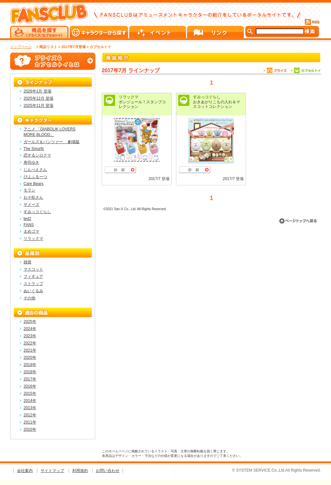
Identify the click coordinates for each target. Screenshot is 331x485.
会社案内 (25, 470)
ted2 (27, 218)
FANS (29, 225)
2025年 (30, 321)
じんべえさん (35, 169)
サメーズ (31, 204)
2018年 (30, 372)
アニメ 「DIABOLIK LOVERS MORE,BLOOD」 (50, 132)
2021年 (30, 350)
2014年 (30, 400)
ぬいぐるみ (33, 291)
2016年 (30, 386)
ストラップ (33, 283)
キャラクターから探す (99, 32)
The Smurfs (34, 148)
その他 (29, 298)
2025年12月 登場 (38, 98)
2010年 (30, 429)
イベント (158, 32)
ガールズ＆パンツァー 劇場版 (51, 142)
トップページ (21, 47)
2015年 (30, 393)
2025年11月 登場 (38, 105)
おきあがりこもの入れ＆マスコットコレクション (216, 104)
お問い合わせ (107, 470)
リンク (216, 32)
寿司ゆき (31, 162)
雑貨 (27, 262)
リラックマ (128, 97)
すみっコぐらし (206, 97)
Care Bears (34, 183)
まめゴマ (31, 231)
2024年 (30, 328)
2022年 (30, 343)
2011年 (30, 422)
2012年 (30, 415)
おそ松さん (33, 197)
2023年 (30, 336)
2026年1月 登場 (37, 91)
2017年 (30, 379)
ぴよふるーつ (35, 177)
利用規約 (80, 470)
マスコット (33, 269)
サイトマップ (52, 470)
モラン (29, 190)
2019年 (30, 364)
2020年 (30, 357)
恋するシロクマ (37, 155)
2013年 (30, 408)
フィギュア (33, 276)
